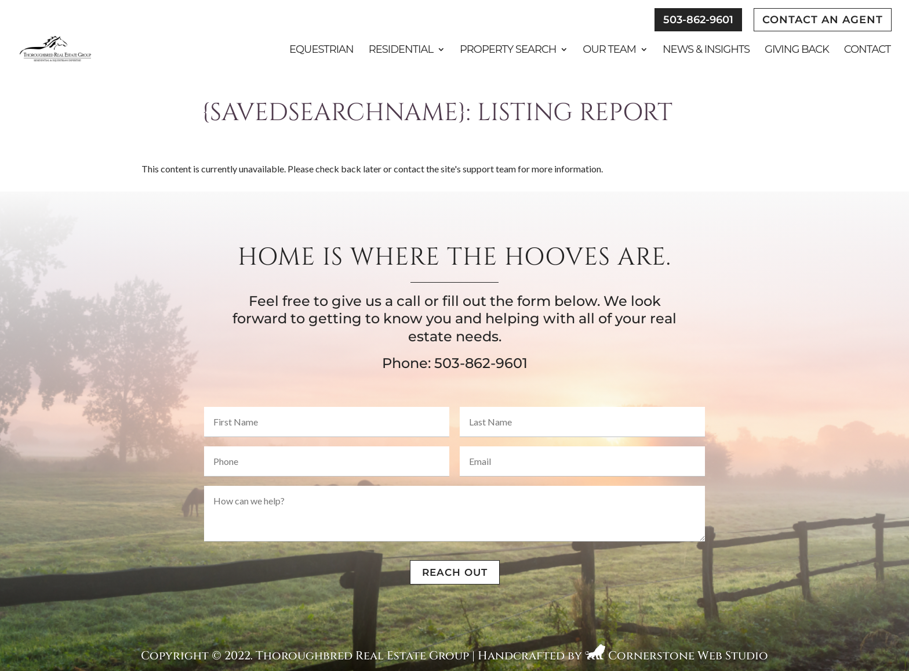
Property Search (508, 50)
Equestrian (321, 50)
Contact (867, 50)
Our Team (609, 50)
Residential (401, 50)
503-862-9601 (698, 19)
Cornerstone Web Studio (688, 655)
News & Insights (706, 50)
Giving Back (797, 50)
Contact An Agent (822, 19)
